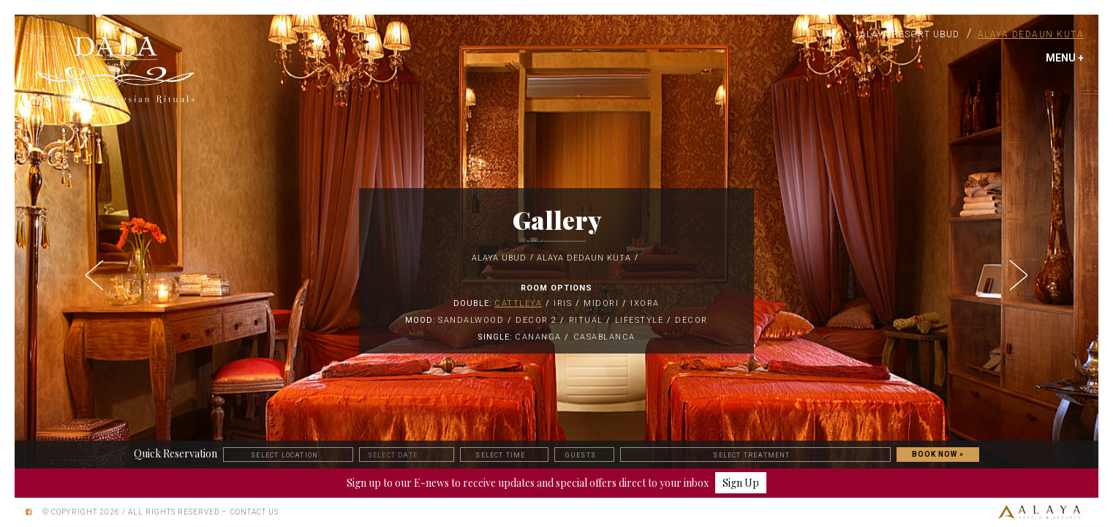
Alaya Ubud (499, 258)
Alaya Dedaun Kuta (1031, 34)
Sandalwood (471, 320)
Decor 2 (536, 320)
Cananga (538, 337)
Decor (691, 320)
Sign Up (740, 483)
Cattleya (518, 303)
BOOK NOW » (938, 454)
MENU (1065, 58)
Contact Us (254, 512)
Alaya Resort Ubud (909, 34)
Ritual (586, 320)
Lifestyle (639, 320)
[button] (96, 271)
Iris (563, 303)
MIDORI (601, 303)
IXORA (645, 303)
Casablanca (604, 337)
